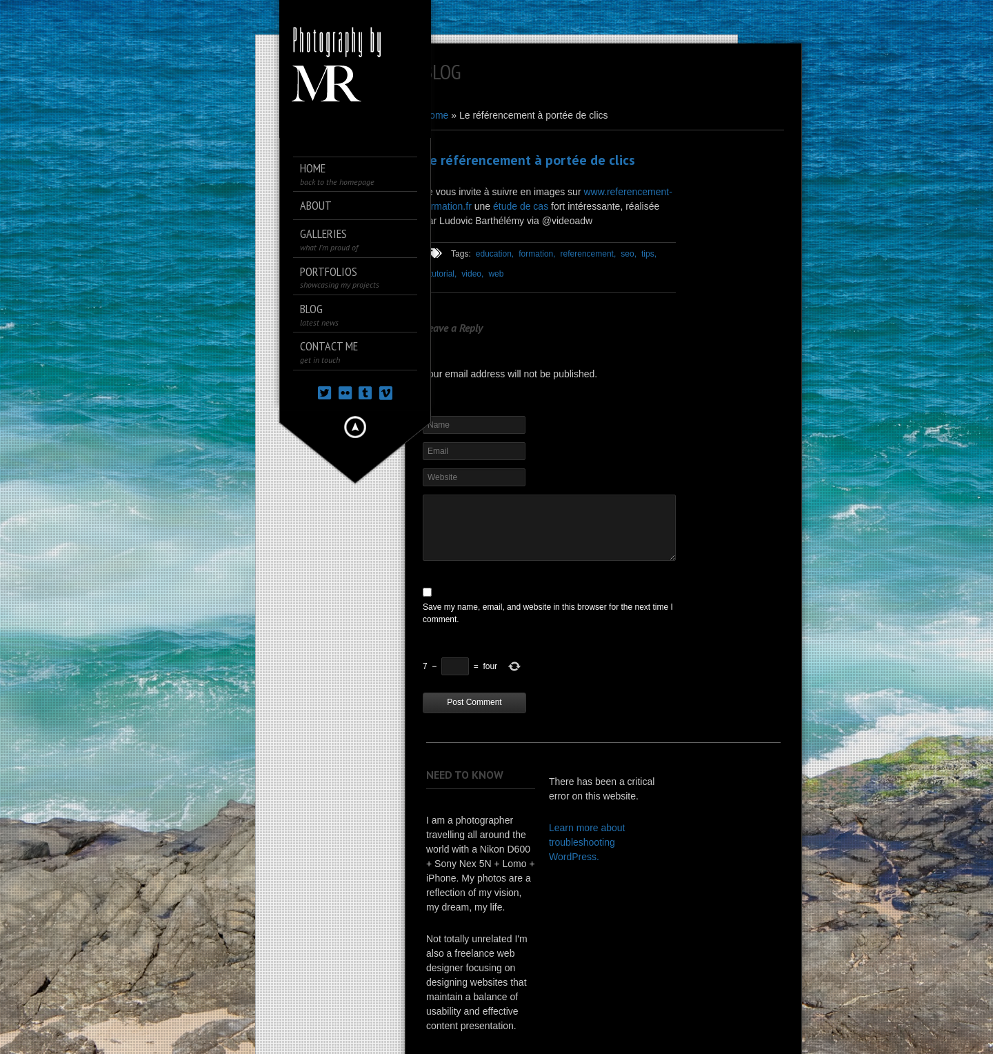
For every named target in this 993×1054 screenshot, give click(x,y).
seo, (628, 254)
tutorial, (443, 274)
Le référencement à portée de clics (529, 160)
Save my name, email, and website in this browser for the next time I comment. (548, 613)
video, (472, 274)
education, (495, 254)
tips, (648, 254)
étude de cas (520, 206)
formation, (537, 254)
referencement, (588, 254)
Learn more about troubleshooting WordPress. (587, 842)
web (495, 274)
